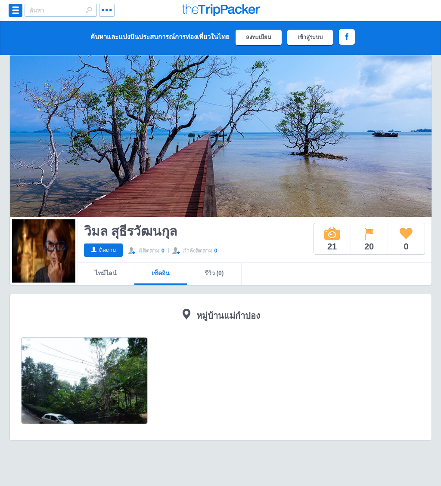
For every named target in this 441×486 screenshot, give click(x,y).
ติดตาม (107, 250)
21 (332, 238)
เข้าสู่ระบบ (310, 37)
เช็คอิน (161, 273)
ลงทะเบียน (258, 37)
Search (89, 10)
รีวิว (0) (214, 273)
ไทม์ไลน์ (106, 273)
